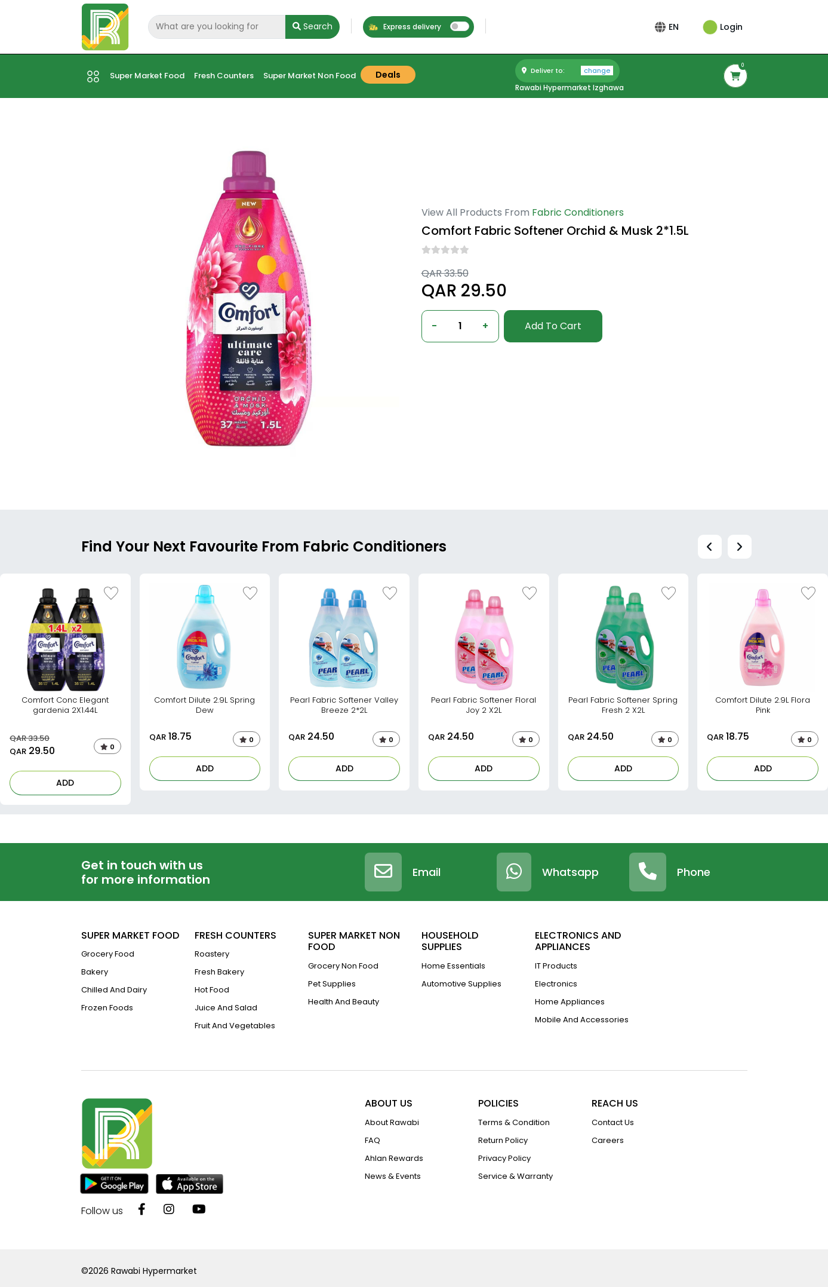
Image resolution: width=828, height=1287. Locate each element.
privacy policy (504, 1158)
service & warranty (515, 1176)
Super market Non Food (309, 75)
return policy (503, 1140)
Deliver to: (567, 70)
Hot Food (212, 989)
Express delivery (404, 27)
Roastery (212, 954)
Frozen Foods (107, 1007)
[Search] (216, 27)
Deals (388, 75)
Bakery (94, 971)
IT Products (556, 966)
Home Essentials (453, 966)
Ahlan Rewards (394, 1158)
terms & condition (514, 1122)
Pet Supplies (332, 983)
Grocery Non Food (343, 966)
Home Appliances (570, 1001)
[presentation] (710, 547)
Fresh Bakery (219, 971)
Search (313, 26)
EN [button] (676, 27)
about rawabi (392, 1122)
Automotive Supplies (461, 983)
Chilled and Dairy (114, 989)
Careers (608, 1140)
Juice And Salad (226, 1007)
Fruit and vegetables (235, 1025)
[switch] (459, 26)
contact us (613, 1122)
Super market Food (147, 75)
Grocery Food (107, 954)
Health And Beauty (343, 1001)
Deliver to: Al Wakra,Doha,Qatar (479, 361)
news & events (393, 1176)
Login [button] (723, 27)
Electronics (556, 983)
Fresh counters (224, 75)
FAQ (372, 1140)
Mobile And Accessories (582, 1019)
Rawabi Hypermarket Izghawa (569, 87)
